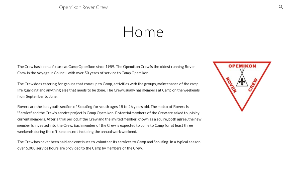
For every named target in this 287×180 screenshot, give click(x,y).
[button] (281, 7)
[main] (143, 31)
